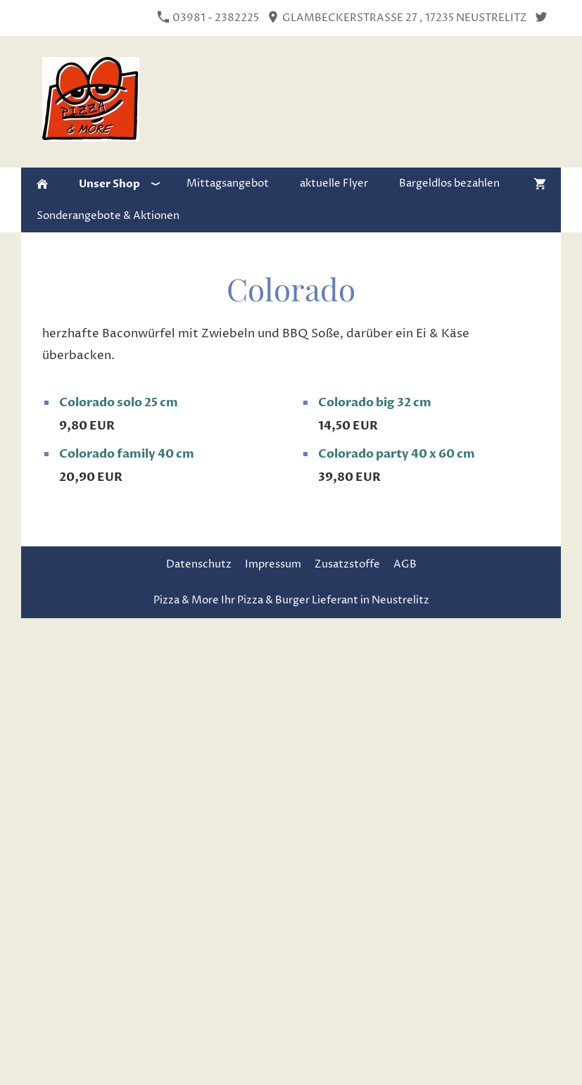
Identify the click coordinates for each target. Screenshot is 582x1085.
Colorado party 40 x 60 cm (396, 454)
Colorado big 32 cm (374, 402)
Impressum (273, 564)
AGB (405, 564)
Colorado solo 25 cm (118, 402)
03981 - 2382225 (208, 18)
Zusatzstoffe (347, 564)
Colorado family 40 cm (126, 454)
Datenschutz (199, 564)
